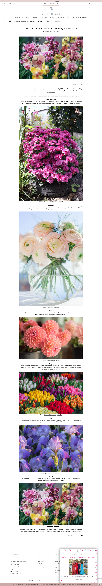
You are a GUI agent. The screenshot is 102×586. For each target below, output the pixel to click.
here (89, 584)
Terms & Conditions (43, 581)
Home (4, 21)
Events (40, 563)
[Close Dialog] (2, 584)
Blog (9, 21)
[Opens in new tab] (49, 202)
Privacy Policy (51, 581)
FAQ (39, 565)
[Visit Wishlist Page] (98, 3)
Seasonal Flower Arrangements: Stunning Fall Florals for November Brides (37, 21)
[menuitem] (9, 3)
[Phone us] (9, 3)
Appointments (41, 561)
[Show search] (95, 3)
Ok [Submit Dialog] (99, 584)
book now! (58, 1)
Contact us (41, 568)
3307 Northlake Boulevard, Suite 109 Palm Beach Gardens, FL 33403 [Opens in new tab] (19, 560)
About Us (40, 559)
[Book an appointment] (51, 3)
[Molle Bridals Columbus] (51, 11)
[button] (91, 3)
